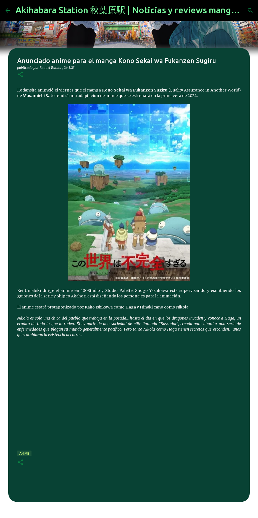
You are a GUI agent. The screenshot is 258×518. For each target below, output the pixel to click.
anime (24, 453)
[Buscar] (250, 10)
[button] (20, 75)
